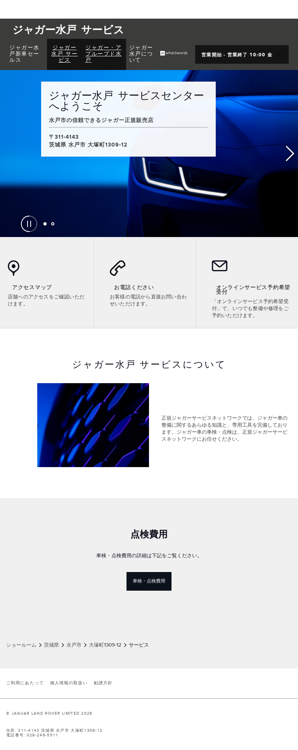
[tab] (45, 223)
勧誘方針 (103, 683)
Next (290, 154)
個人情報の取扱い (69, 683)
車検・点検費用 (152, 581)
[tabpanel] (149, 153)
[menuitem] (26, 54)
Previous (8, 154)
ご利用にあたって (25, 683)
